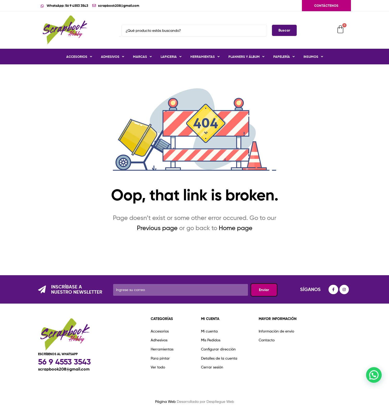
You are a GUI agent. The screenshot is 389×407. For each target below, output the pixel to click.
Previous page (157, 228)
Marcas (142, 56)
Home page (235, 228)
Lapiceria (171, 56)
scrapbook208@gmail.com (64, 369)
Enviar (264, 289)
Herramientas (205, 56)
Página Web (165, 401)
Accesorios (79, 56)
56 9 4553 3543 (64, 362)
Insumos (313, 56)
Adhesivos (112, 56)
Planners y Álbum (246, 56)
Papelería (284, 56)
